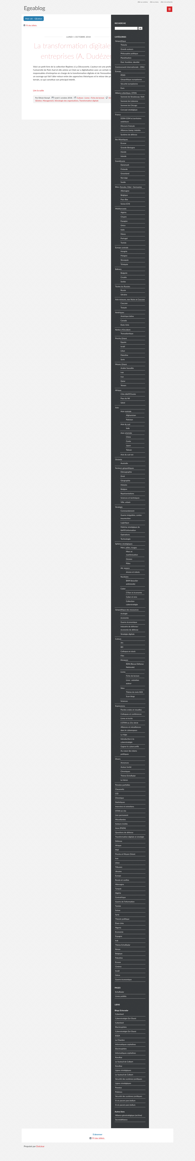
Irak (147, 382)
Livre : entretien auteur (157, 691)
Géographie (150, 490)
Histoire (148, 494)
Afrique (143, 399)
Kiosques (149, 669)
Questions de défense (149, 841)
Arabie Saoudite (152, 377)
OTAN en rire (145, 820)
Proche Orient (146, 347)
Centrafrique (145, 910)
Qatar (147, 390)
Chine (153, 446)
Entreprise (113, 108)
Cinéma (143, 979)
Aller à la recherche (166, 2)
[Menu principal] (169, 9)
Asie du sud (150, 433)
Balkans (143, 275)
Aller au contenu (139, 2)
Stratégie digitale (152, 643)
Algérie (148, 218)
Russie (148, 296)
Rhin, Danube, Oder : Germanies (153, 193)
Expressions (145, 715)
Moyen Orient (146, 373)
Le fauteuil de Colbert (149, 1074)
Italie (147, 236)
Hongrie (148, 257)
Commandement (152, 520)
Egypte (148, 351)
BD (146, 656)
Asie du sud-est (151, 464)
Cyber (147, 598)
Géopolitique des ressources (151, 619)
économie (149, 627)
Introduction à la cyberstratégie (152, 750)
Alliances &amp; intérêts (155, 136)
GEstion (38, 111)
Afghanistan (156, 424)
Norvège (149, 184)
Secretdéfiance (146, 1132)
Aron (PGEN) (145, 837)
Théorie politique (147, 931)
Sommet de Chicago (153, 111)
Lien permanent (146, 824)
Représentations (152, 503)
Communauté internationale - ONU (152, 68)
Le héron (149, 789)
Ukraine (148, 300)
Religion (148, 498)
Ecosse (148, 149)
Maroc (148, 240)
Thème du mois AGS (159, 701)
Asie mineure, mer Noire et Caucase (151, 307)
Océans (154, 568)
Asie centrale (150, 420)
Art (146, 652)
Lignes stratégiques (148, 1083)
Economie (144, 944)
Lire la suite (38, 101)
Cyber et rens (156, 606)
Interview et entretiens (149, 815)
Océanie (143, 468)
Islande (148, 162)
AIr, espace (150, 577)
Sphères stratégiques (148, 553)
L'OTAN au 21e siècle (154, 732)
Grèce (147, 231)
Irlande (148, 158)
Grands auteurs (151, 49)
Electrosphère (145, 1039)
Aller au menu (152, 2)
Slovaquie (149, 266)
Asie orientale (151, 442)
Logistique (149, 532)
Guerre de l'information (149, 914)
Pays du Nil (150, 408)
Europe (143, 74)
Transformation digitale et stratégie (150, 847)
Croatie (148, 283)
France (143, 120)
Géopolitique (145, 40)
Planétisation (150, 57)
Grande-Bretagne (152, 153)
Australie (149, 472)
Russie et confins (147, 892)
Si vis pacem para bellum (150, 1113)
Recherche (145, 23)
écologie (148, 623)
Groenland (149, 179)
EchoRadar (144, 1004)
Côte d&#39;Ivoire (153, 403)
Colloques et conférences (155, 723)
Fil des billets (31, 25)
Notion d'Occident (147, 339)
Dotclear (40, 1158)
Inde (153, 437)
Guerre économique (153, 631)
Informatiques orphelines (150, 1057)
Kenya (142, 961)
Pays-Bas (149, 205)
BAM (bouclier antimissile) (157, 591)
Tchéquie (149, 270)
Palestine (149, 364)
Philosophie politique (154, 53)
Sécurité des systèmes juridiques (153, 1091)
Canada (148, 330)
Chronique (144, 807)
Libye (147, 360)
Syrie (147, 369)
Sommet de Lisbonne (154, 107)
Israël (147, 356)
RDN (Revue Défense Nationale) (159, 674)
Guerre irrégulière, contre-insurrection (156, 526)
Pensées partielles (147, 794)
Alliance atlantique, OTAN (150, 95)
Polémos (143, 1104)
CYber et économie (159, 602)
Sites (147, 697)
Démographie (151, 481)
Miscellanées (145, 828)
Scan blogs (155, 705)
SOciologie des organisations (66, 111)
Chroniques (150, 780)
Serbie (148, 287)
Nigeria (143, 940)
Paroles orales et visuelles (156, 719)
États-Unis (144, 936)
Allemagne (149, 197)
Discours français (152, 132)
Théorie (148, 44)
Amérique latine (152, 325)
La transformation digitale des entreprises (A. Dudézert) (79, 55)
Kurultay (143, 1070)
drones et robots (158, 581)
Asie (142, 417)
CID (141, 803)
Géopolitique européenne (156, 82)
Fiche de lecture (97, 108)
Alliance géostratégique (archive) (153, 1128)
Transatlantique (151, 343)
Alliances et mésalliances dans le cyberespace (155, 738)
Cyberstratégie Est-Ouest (150, 1031)
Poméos (143, 1100)
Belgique (149, 201)
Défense (143, 853)
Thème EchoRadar (152, 785)
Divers (142, 768)
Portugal (148, 244)
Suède (148, 188)
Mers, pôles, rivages (153, 557)
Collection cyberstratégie (157, 612)
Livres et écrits (151, 728)
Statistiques (145, 811)
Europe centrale (146, 253)
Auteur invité (150, 776)
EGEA (142, 1048)
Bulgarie (148, 279)
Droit (147, 485)
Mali (142, 862)
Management (48, 111)
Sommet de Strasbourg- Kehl (155, 101)
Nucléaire (149, 586)
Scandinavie (145, 167)
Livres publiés (145, 1009)
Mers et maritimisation (157, 562)
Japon (153, 455)
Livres (87, 108)
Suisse (142, 923)
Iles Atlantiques (146, 145)
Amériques (144, 321)
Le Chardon (145, 1052)
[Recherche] (150, 27)
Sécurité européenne (154, 86)
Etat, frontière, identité (154, 62)
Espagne (148, 227)
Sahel (147, 412)
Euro (147, 91)
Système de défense (153, 140)
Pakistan (154, 429)
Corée (153, 450)
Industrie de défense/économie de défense (154, 637)
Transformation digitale (88, 111)
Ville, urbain (150, 511)
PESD (147, 78)
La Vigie (148, 744)
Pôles (153, 572)
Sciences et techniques (154, 507)
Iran (147, 386)
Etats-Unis (149, 334)
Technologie (150, 548)
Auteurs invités (146, 833)
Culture (80, 108)
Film (147, 665)
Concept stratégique (153, 116)
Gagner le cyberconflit (154, 756)
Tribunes (143, 879)
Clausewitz (144, 798)
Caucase (148, 312)
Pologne (148, 262)
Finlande (148, 175)
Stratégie (143, 516)
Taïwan (154, 459)
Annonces (149, 772)
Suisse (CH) (150, 210)
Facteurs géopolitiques (149, 477)
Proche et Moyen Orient (150, 866)
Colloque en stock (152, 660)
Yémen (148, 395)
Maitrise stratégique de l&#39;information (155, 538)
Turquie (148, 317)
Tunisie (148, 249)
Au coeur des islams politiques (153, 761)
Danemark (149, 171)
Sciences (149, 710)
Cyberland (144, 1026)
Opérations (150, 544)
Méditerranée (145, 214)
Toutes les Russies (147, 292)
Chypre (148, 223)
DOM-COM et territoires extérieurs (155, 126)
